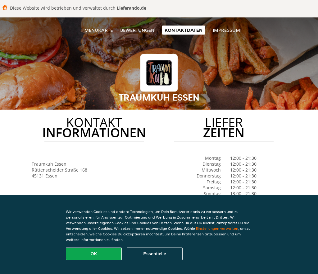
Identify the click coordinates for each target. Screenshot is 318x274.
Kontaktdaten (183, 30)
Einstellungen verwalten (217, 228)
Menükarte (98, 30)
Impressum (226, 30)
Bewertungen (137, 30)
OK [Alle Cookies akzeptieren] (94, 253)
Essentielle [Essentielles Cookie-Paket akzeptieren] (154, 253)
